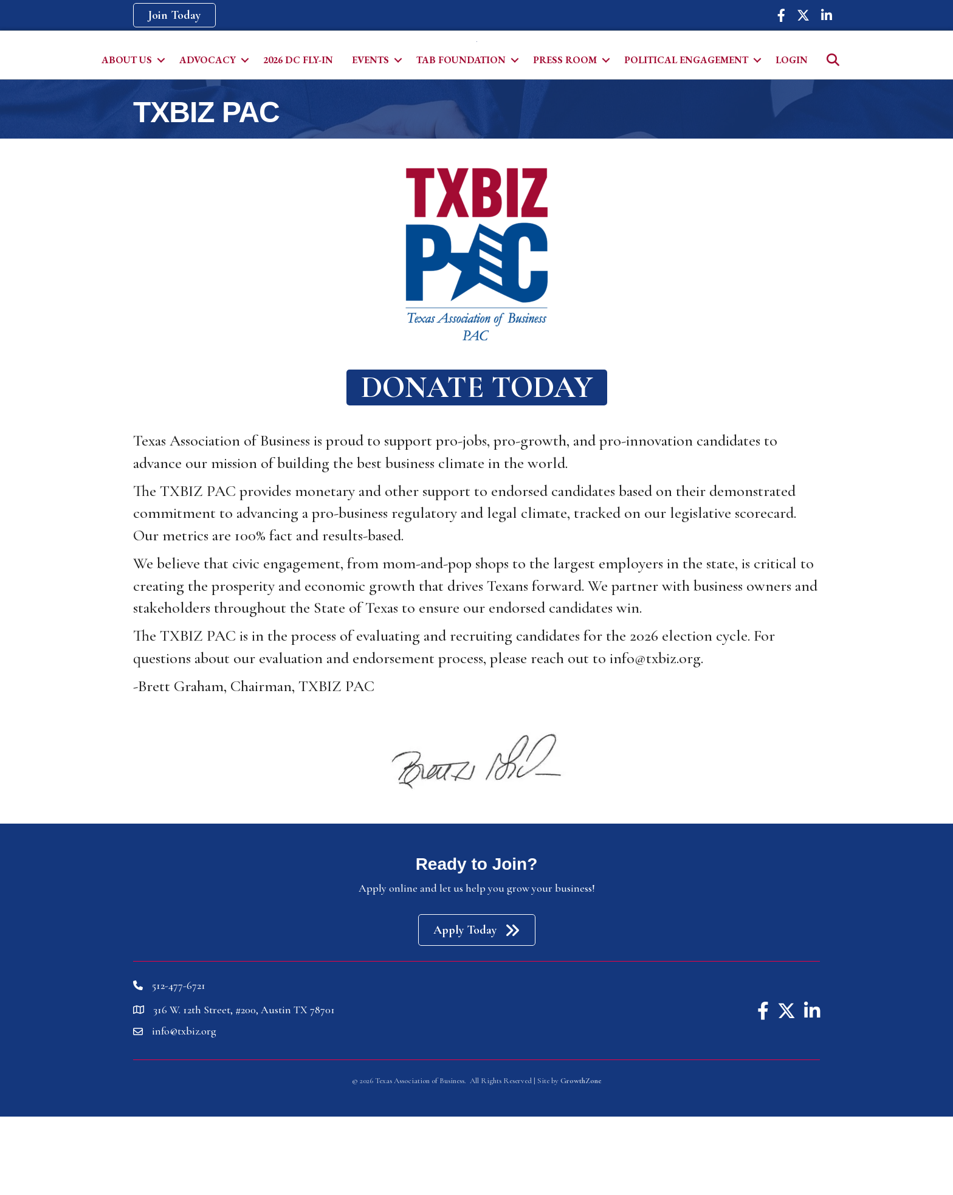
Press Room (565, 138)
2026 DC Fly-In (298, 138)
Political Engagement (686, 138)
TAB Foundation (461, 138)
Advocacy (207, 138)
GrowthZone (581, 1159)
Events (370, 138)
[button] (174, 15)
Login (792, 138)
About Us (126, 138)
